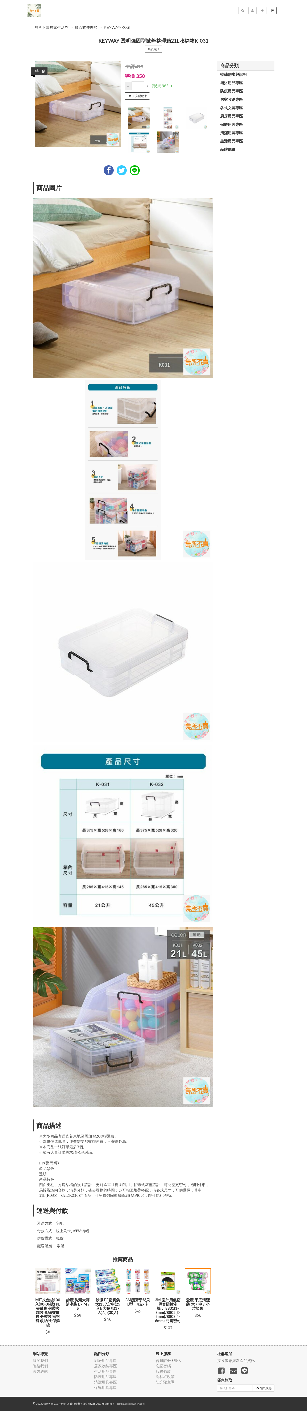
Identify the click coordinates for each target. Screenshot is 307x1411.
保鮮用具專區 (231, 124)
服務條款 (163, 1371)
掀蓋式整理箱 (86, 27)
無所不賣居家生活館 (51, 27)
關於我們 (40, 1360)
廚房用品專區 (231, 116)
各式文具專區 (231, 107)
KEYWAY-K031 (117, 27)
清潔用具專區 (231, 132)
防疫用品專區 (231, 91)
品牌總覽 (227, 149)
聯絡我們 (40, 1366)
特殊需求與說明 (233, 74)
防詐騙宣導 (165, 1382)
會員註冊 (163, 1360)
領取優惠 (264, 1388)
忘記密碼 (163, 1366)
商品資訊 (153, 49)
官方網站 (40, 1371)
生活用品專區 (231, 141)
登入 (178, 1360)
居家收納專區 (231, 99)
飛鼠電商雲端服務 (130, 1403)
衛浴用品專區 (231, 82)
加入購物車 (138, 96)
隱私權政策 (165, 1376)
